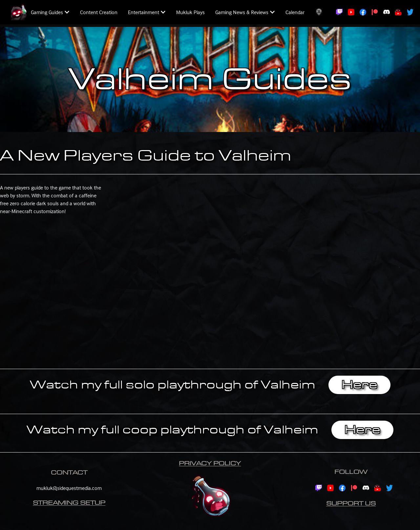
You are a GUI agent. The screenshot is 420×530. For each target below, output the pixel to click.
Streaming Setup (69, 502)
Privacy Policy (210, 463)
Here (359, 384)
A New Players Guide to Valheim (145, 156)
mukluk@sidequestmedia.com (69, 488)
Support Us (351, 503)
